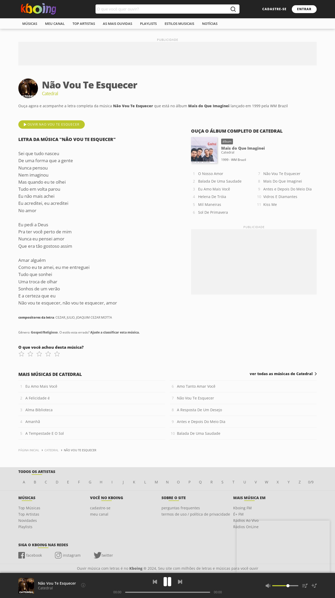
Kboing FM (242, 507)
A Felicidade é (37, 398)
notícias (209, 23)
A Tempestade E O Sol (44, 433)
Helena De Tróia (212, 196)
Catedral (45, 587)
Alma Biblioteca (39, 409)
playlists (148, 23)
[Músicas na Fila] (305, 586)
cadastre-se (274, 9)
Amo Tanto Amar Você (196, 386)
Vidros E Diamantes (280, 196)
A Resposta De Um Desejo (199, 409)
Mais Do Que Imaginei (282, 181)
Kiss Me (270, 204)
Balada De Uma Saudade (220, 181)
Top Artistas (28, 514)
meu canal (55, 23)
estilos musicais (179, 23)
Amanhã (32, 421)
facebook (34, 555)
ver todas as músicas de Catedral (281, 374)
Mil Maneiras (209, 204)
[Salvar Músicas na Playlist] (314, 586)
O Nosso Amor (210, 173)
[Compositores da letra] (83, 585)
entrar (304, 9)
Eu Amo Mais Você (214, 189)
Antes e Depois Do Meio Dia (287, 189)
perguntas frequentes (180, 507)
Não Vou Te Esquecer (281, 173)
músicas (29, 23)
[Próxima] (180, 582)
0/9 (311, 481)
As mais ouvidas (117, 23)
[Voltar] (155, 582)
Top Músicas (29, 507)
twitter (107, 555)
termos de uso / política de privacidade (195, 514)
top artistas (83, 23)
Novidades (27, 520)
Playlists (25, 526)
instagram (72, 555)
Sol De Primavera (213, 212)
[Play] (167, 581)
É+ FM (238, 514)
